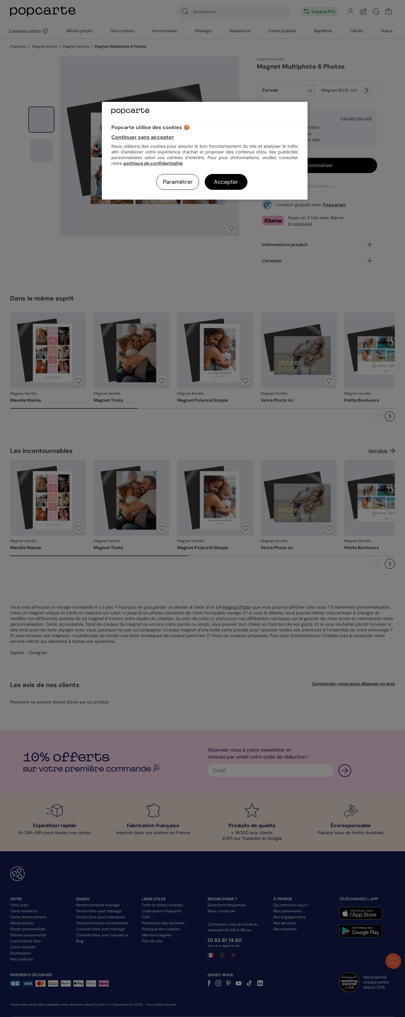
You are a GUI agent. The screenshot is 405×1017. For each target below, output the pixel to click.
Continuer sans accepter (142, 137)
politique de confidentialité (153, 163)
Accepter (226, 182)
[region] (205, 151)
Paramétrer (178, 182)
